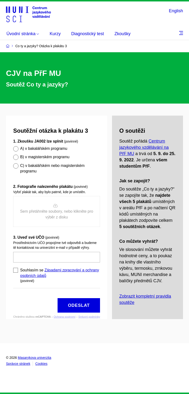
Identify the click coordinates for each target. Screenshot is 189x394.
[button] (56, 211)
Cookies (41, 364)
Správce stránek (18, 364)
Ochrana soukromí (64, 316)
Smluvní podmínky (89, 316)
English (176, 10)
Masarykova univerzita (34, 358)
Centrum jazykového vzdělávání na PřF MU (144, 147)
